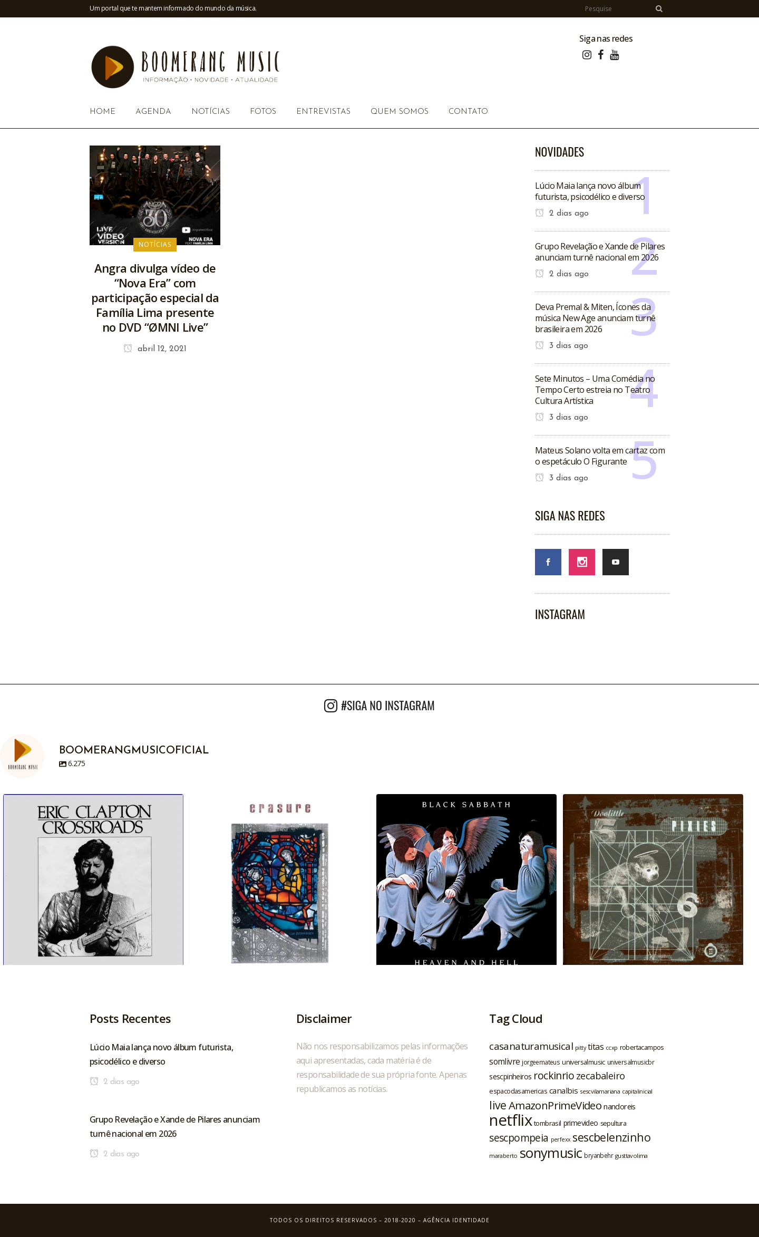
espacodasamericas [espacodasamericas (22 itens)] (518, 1091)
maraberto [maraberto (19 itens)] (503, 1155)
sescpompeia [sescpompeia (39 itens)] (518, 1138)
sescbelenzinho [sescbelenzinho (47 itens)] (611, 1137)
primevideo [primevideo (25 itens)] (580, 1123)
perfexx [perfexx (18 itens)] (561, 1139)
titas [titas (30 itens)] (596, 1046)
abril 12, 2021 (155, 349)
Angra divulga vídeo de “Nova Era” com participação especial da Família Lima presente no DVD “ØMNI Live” (155, 297)
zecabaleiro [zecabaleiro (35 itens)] (600, 1075)
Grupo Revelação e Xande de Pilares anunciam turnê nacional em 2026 (600, 251)
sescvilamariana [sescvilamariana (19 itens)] (600, 1091)
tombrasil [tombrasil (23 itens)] (547, 1123)
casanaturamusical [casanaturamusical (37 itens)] (531, 1045)
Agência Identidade (456, 1220)
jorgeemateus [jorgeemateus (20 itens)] (541, 1062)
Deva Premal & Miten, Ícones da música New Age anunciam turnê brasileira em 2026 (595, 318)
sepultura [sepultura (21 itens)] (613, 1123)
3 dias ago (561, 346)
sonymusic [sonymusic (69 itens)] (551, 1153)
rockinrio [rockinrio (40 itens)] (553, 1075)
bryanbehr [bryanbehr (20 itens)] (598, 1155)
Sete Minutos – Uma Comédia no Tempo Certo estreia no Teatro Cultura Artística (595, 390)
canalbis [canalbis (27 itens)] (563, 1090)
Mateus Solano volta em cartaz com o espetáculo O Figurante (600, 455)
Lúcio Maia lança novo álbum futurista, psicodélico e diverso (590, 191)
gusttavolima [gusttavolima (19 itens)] (631, 1155)
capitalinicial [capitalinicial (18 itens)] (637, 1091)
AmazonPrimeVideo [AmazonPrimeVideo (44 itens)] (555, 1105)
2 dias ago (562, 213)
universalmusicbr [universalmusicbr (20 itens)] (630, 1062)
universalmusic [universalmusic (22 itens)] (583, 1062)
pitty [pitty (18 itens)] (580, 1047)
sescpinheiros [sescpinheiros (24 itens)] (510, 1076)
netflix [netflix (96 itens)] (510, 1119)
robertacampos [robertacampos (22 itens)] (642, 1047)
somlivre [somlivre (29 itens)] (504, 1061)
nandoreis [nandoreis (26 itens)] (620, 1106)
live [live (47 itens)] (498, 1105)
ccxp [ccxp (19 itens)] (612, 1047)
